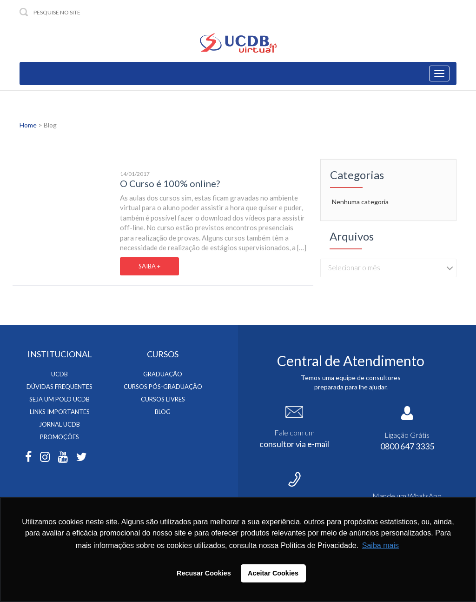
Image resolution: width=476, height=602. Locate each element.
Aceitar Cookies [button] (273, 573)
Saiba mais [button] (380, 545)
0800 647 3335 (407, 446)
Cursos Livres (163, 399)
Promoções (59, 437)
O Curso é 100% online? (170, 183)
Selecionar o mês (354, 267)
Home (28, 125)
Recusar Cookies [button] (204, 573)
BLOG (163, 411)
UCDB (59, 374)
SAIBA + (149, 266)
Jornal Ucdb (59, 424)
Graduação (162, 374)
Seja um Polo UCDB (59, 399)
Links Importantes (60, 411)
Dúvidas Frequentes (59, 386)
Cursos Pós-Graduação (163, 386)
